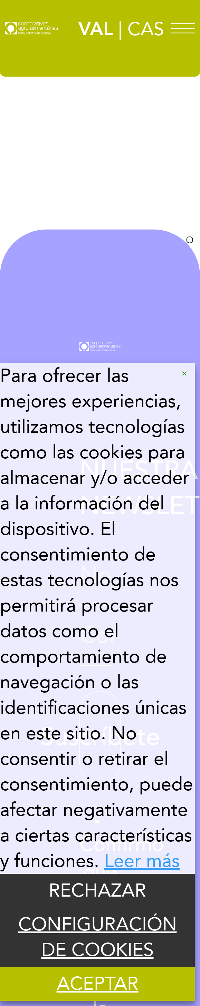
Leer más (142, 861)
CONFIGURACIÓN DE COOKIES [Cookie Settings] (97, 937)
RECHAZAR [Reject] (97, 891)
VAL (95, 29)
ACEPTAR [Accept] (98, 984)
